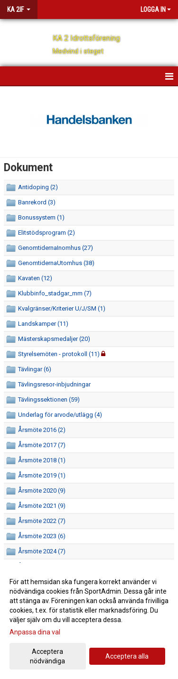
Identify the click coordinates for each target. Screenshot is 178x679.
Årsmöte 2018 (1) (42, 460)
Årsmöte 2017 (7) (42, 445)
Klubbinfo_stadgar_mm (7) (55, 293)
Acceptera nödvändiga (47, 656)
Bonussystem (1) (41, 217)
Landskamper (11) (43, 323)
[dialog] (89, 621)
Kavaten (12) (35, 278)
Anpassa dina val (34, 632)
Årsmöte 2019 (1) (42, 475)
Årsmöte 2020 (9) (42, 490)
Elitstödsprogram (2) (46, 232)
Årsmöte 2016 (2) (42, 429)
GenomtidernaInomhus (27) (55, 247)
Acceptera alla (127, 656)
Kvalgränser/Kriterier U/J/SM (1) (61, 308)
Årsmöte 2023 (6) (42, 536)
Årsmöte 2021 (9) (42, 505)
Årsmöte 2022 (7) (42, 520)
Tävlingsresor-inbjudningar (54, 384)
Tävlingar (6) (34, 369)
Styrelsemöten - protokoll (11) (59, 354)
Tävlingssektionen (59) (49, 399)
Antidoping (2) (38, 187)
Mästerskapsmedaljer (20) (54, 338)
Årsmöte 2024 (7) (42, 551)
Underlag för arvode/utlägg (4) (60, 414)
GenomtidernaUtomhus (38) (56, 262)
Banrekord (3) (37, 202)
